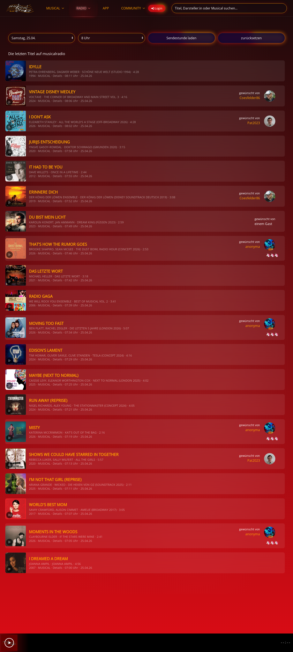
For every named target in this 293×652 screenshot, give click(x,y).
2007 (32, 568)
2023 (32, 226)
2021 (32, 280)
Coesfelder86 (250, 98)
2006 (32, 305)
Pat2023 (253, 123)
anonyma (252, 246)
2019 (32, 201)
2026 (32, 126)
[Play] (9, 643)
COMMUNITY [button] (133, 8)
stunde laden (181, 38)
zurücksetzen (251, 38)
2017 (32, 514)
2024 (32, 101)
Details (57, 76)
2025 (32, 384)
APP (106, 8)
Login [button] (156, 8)
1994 (32, 76)
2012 (32, 176)
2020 (32, 151)
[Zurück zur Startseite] (20, 8)
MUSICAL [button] (55, 8)
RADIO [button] (83, 8)
